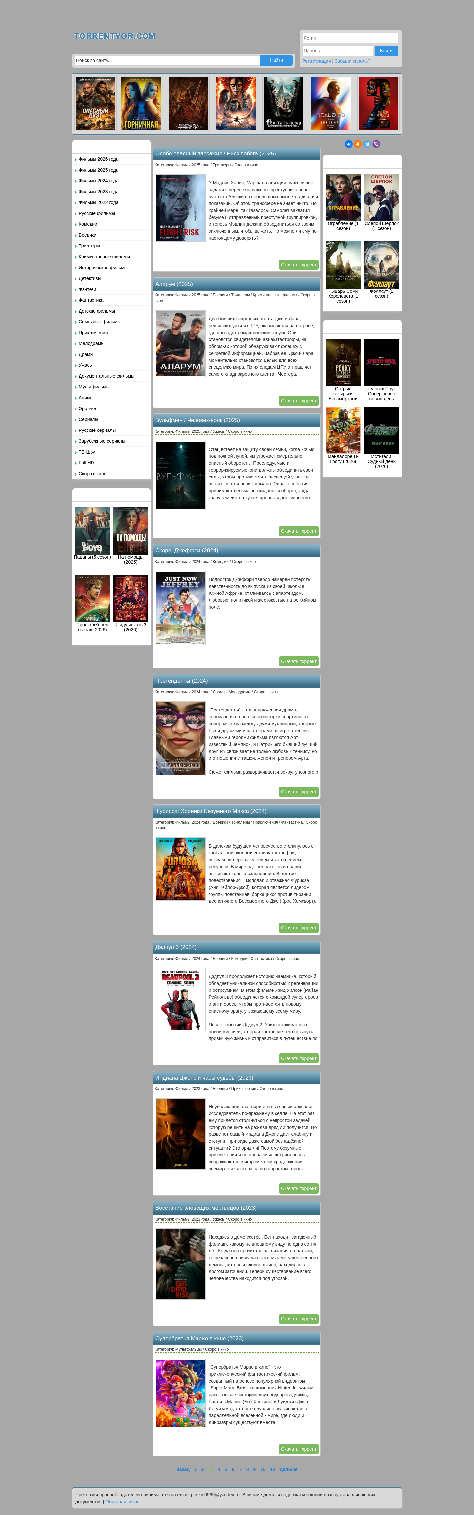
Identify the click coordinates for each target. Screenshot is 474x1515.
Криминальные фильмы (104, 256)
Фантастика (91, 300)
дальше (289, 1469)
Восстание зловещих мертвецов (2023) (206, 1208)
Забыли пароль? (352, 61)
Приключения (93, 332)
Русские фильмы (97, 213)
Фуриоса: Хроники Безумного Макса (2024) (211, 811)
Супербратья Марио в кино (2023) (199, 1338)
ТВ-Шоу (87, 451)
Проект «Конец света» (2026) (92, 603)
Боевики (87, 235)
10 (263, 1469)
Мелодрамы (91, 343)
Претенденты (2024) (181, 681)
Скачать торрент (299, 264)
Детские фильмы (97, 311)
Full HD (86, 462)
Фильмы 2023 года (98, 191)
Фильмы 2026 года (98, 159)
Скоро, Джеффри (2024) (186, 551)
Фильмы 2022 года (98, 202)
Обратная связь (122, 1501)
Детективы (90, 278)
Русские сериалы (97, 430)
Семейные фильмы (99, 321)
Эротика (87, 408)
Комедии (88, 224)
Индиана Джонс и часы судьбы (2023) (204, 1078)
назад (183, 1469)
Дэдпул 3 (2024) (176, 947)
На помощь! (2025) (130, 536)
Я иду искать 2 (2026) (130, 603)
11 (273, 1469)
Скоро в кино (92, 473)
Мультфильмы (94, 386)
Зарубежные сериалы (102, 441)
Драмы (86, 354)
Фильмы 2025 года (98, 170)
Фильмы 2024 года (98, 180)
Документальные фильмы (106, 376)
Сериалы (88, 419)
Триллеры (89, 245)
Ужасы (86, 365)
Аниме (85, 397)
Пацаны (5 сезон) (92, 533)
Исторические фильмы (103, 267)
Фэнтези (87, 289)
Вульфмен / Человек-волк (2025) (197, 420)
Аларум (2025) (174, 284)
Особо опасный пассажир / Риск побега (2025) (215, 154)
